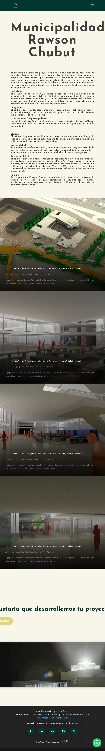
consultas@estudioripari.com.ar (52, 718)
